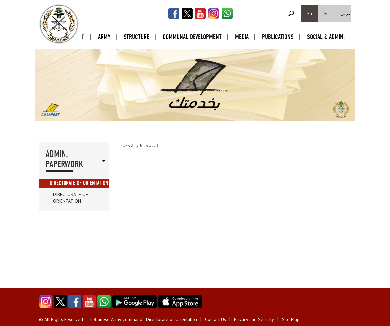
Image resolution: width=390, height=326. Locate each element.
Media (242, 37)
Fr (326, 13)
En (309, 13)
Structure (136, 37)
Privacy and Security (254, 319)
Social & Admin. (326, 37)
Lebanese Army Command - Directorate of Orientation (143, 319)
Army (104, 37)
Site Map (291, 319)
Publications (278, 37)
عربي (345, 13)
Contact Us (215, 319)
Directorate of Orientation (79, 183)
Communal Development (192, 37)
